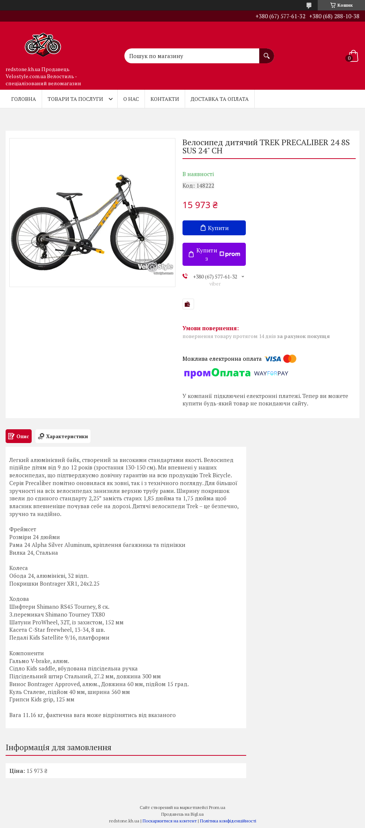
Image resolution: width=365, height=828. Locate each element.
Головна (23, 98)
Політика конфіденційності (228, 821)
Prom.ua (217, 807)
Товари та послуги (75, 98)
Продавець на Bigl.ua (182, 814)
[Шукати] (266, 52)
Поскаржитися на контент (170, 821)
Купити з (218, 254)
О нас (131, 98)
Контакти (164, 98)
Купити (218, 228)
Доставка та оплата (220, 98)
